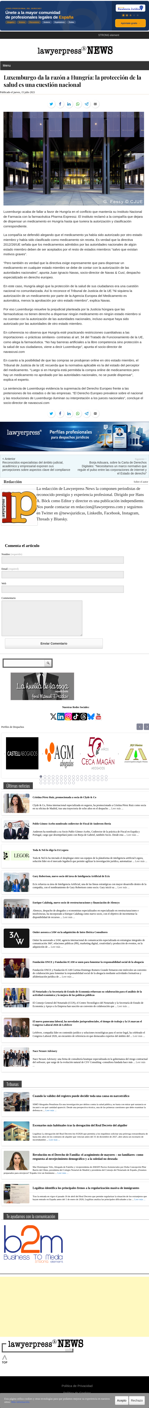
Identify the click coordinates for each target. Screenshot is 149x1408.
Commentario (9, 598)
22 (57, 779)
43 (73, 783)
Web (4, 583)
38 (53, 783)
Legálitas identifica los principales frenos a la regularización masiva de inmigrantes (86, 1188)
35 (41, 783)
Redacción (13, 481)
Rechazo (137, 1400)
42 (69, 783)
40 (61, 783)
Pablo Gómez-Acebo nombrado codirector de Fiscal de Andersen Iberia (72, 823)
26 (73, 779)
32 (98, 779)
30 (90, 779)
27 (77, 779)
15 (98, 776)
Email (10, 568)
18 (41, 779)
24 (65, 779)
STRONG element (108, 35)
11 (82, 776)
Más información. (20, 1401)
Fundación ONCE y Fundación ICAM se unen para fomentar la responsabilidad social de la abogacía (88, 962)
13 (90, 776)
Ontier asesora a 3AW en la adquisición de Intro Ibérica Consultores (70, 932)
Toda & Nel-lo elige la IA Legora (50, 850)
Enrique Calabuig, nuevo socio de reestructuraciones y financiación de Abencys (76, 902)
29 (86, 779)
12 (86, 776)
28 (82, 779)
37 (49, 783)
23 (61, 779)
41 (65, 783)
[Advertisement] (74, 1307)
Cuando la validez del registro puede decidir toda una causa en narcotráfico (81, 1096)
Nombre (12, 554)
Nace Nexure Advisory (45, 1051)
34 (106, 779)
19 (45, 779)
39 (57, 783)
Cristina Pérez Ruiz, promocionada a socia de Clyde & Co (64, 797)
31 (94, 779)
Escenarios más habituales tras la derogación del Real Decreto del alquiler (80, 1125)
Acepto (121, 1400)
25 (69, 779)
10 (77, 776)
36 (45, 783)
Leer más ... (117, 808)
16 (102, 776)
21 (53, 779)
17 (106, 776)
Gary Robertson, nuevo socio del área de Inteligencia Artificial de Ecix (71, 876)
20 (49, 779)
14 (94, 776)
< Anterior (8, 459)
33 (102, 779)
